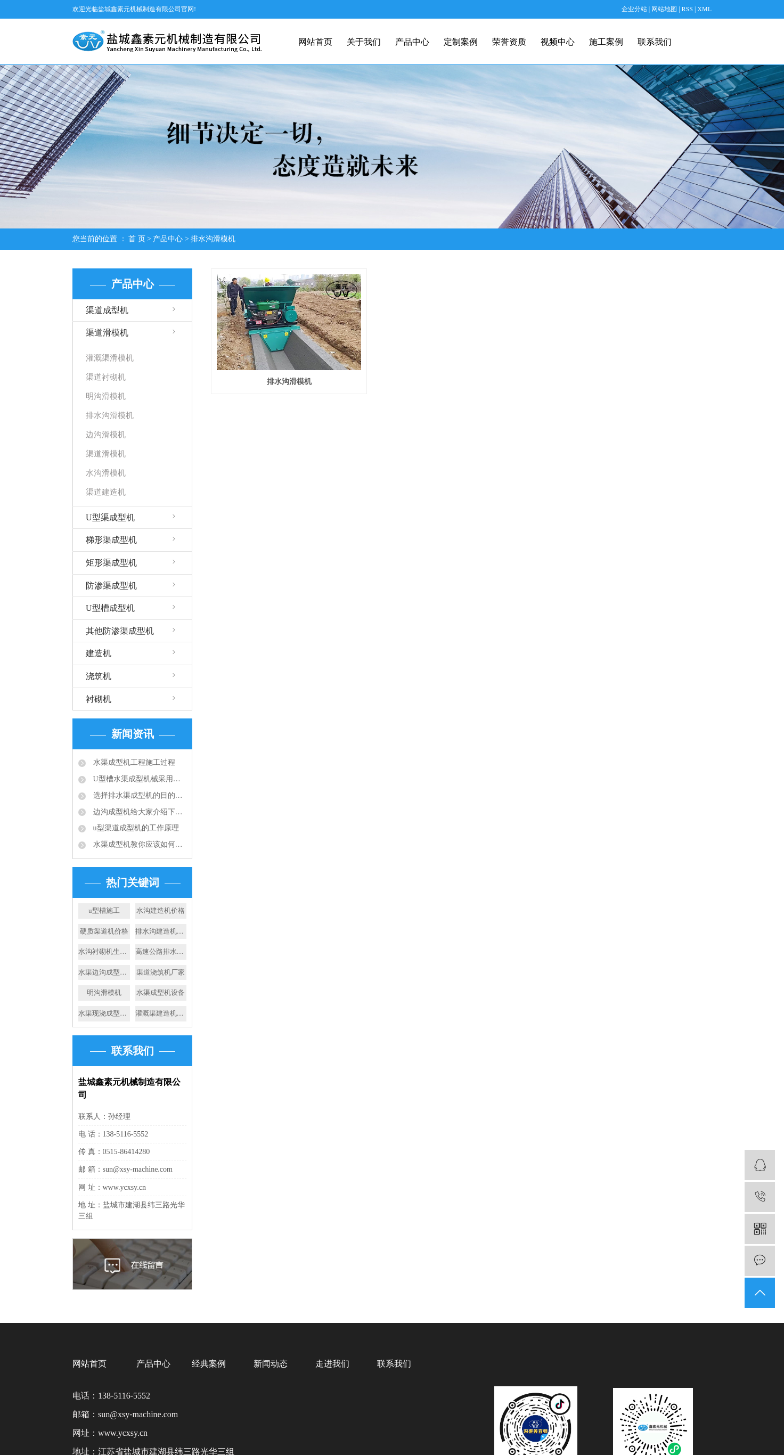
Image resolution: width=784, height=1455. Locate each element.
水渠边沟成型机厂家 (104, 972)
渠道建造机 (106, 492)
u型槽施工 (104, 910)
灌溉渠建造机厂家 (161, 1013)
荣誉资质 (509, 41)
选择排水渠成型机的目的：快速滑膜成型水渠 (138, 795)
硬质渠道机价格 (104, 931)
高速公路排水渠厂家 (161, 951)
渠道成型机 (107, 310)
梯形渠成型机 (111, 539)
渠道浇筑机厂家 (160, 972)
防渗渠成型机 (111, 585)
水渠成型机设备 (160, 992)
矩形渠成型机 (111, 562)
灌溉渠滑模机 (110, 358)
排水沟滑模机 (213, 239)
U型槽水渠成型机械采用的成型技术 (138, 779)
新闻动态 (271, 1363)
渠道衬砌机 (106, 377)
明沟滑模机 (106, 396)
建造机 (98, 653)
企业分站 (634, 9)
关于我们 (364, 41)
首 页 (136, 239)
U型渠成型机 (110, 517)
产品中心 (412, 41)
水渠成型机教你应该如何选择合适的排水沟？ (138, 844)
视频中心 (558, 41)
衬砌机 (98, 699)
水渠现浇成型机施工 (104, 1013)
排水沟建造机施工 (161, 931)
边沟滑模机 (106, 434)
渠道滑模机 (107, 332)
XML (704, 9)
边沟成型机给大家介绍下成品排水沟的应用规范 (138, 812)
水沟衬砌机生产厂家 (104, 951)
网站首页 (315, 41)
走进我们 (332, 1363)
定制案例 (461, 41)
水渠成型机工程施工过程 (133, 762)
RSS (687, 9)
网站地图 (665, 9)
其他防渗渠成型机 (120, 630)
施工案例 (606, 41)
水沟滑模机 (106, 473)
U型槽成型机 (110, 607)
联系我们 (655, 41)
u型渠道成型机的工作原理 (135, 828)
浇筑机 (98, 676)
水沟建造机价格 (160, 910)
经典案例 (209, 1363)
